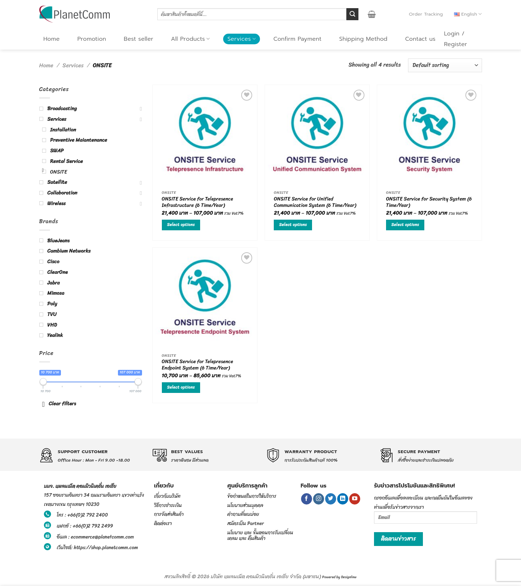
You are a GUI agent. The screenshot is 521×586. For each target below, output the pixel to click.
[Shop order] (445, 65)
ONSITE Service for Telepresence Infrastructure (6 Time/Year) (197, 203)
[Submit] (352, 14)
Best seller (138, 39)
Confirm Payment (297, 39)
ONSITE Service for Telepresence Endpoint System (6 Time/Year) (197, 365)
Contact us (420, 39)
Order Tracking (426, 14)
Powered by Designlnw (339, 577)
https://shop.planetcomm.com (106, 547)
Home (52, 39)
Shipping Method (363, 39)
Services (241, 39)
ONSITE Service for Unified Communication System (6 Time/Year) (315, 203)
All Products (190, 39)
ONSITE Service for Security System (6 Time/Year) (429, 203)
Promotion (91, 39)
